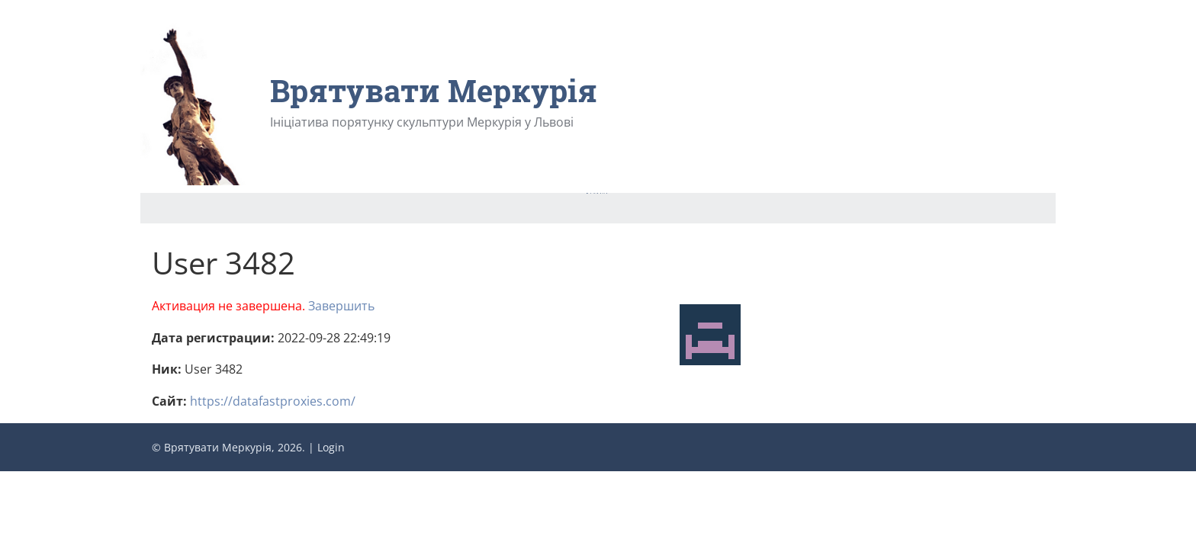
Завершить (341, 305)
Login (331, 447)
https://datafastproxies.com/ (272, 401)
